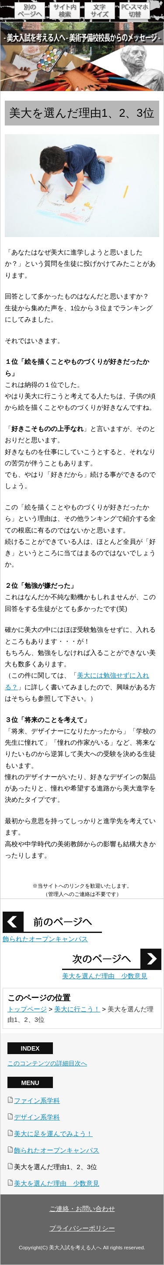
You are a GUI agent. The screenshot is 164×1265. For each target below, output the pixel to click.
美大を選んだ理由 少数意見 (104, 976)
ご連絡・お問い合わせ (82, 1208)
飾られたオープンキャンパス (45, 939)
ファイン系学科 (37, 1100)
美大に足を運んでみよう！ (53, 1133)
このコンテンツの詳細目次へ (47, 1063)
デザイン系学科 (37, 1117)
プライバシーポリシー (82, 1228)
